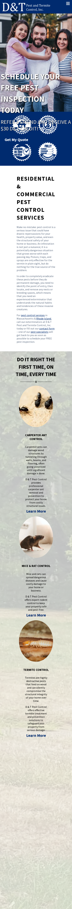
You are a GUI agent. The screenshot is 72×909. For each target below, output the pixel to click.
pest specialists (39, 331)
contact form (47, 328)
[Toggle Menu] (66, 3)
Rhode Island (43, 318)
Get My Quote (16, 132)
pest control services (33, 315)
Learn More (36, 511)
